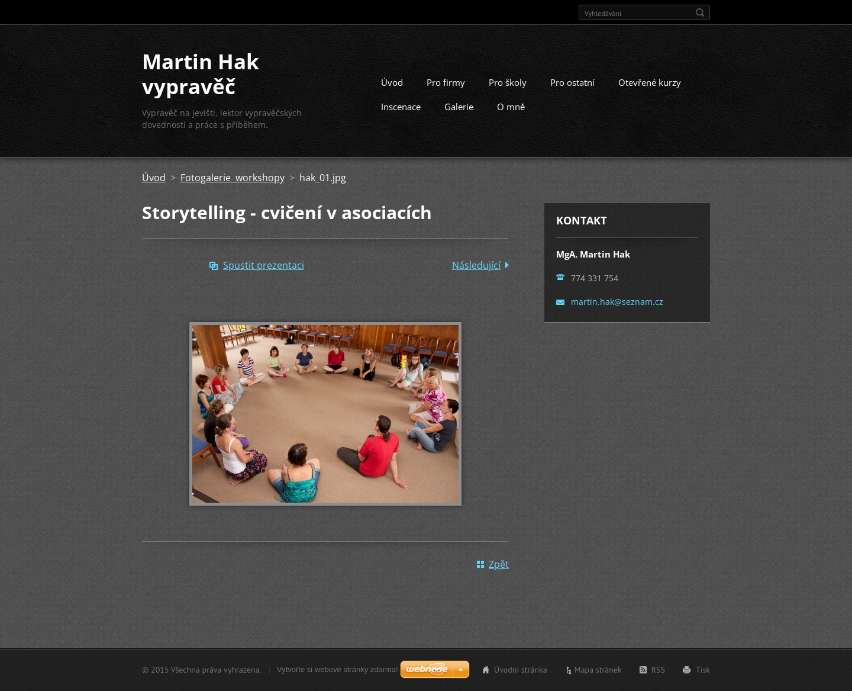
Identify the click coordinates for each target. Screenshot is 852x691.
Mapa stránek (598, 669)
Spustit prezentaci (263, 265)
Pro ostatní (572, 82)
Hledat (699, 12)
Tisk (703, 669)
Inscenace (401, 107)
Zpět (499, 564)
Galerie (458, 107)
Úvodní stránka (520, 669)
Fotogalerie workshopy (232, 177)
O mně (511, 107)
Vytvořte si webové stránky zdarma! (337, 669)
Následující (476, 265)
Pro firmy (446, 82)
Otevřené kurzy (649, 82)
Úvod (392, 82)
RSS (658, 669)
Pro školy (508, 82)
